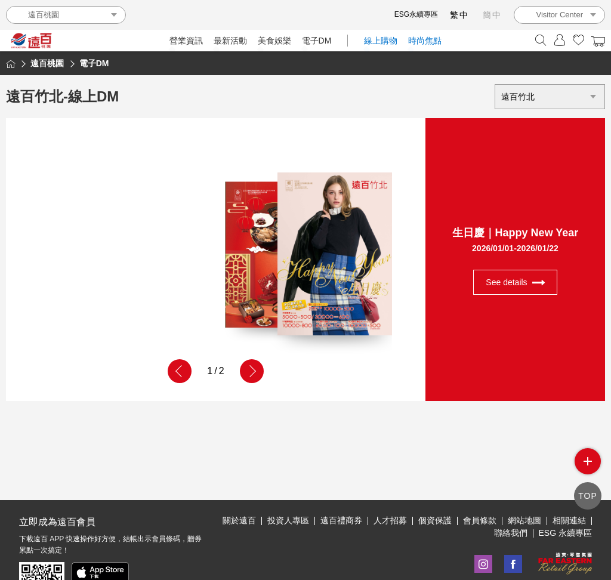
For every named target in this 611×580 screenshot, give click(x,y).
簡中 (492, 15)
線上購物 (380, 40)
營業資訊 (186, 40)
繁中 (459, 15)
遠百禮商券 (341, 520)
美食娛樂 (274, 40)
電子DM (317, 40)
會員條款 (479, 520)
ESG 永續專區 (565, 533)
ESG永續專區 (416, 14)
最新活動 (230, 40)
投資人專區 (288, 520)
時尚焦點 (425, 40)
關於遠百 (239, 520)
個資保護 (435, 520)
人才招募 (390, 520)
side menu (588, 461)
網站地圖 (524, 520)
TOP (587, 496)
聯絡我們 (510, 533)
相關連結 (569, 520)
